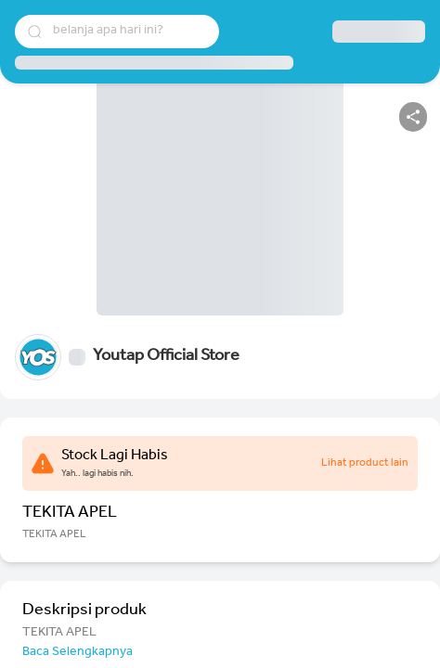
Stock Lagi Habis (114, 456)
